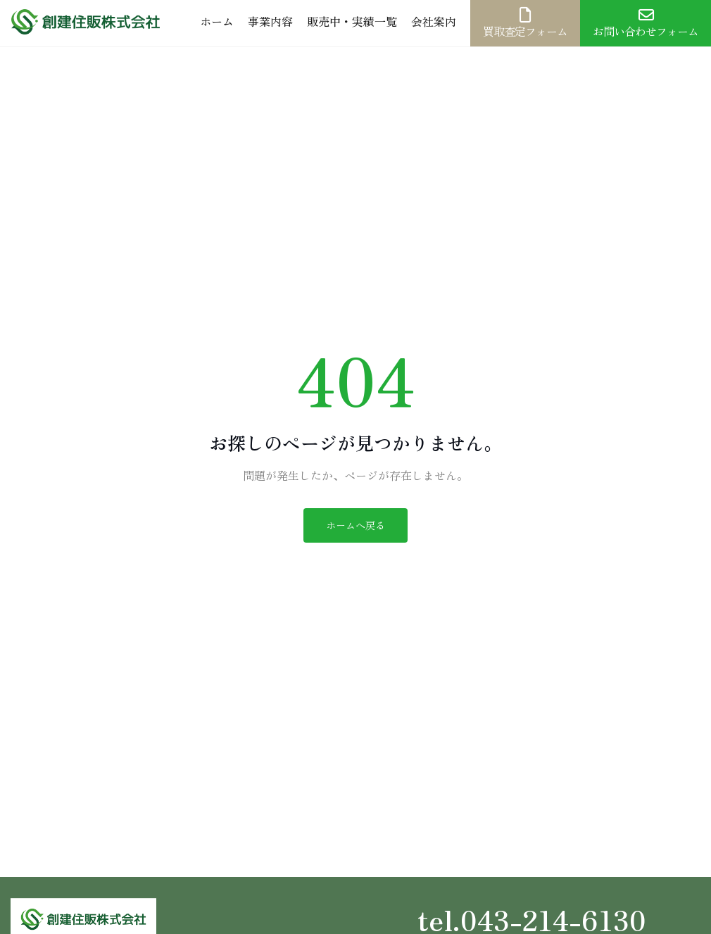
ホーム (217, 21)
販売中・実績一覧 (352, 21)
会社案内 (433, 21)
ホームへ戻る (355, 525)
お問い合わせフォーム (645, 23)
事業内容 (270, 21)
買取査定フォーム (525, 23)
